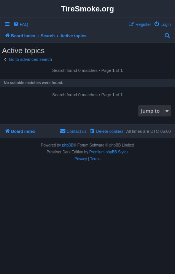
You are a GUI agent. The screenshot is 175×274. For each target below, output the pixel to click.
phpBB (67, 145)
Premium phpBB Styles (109, 152)
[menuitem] (20, 24)
